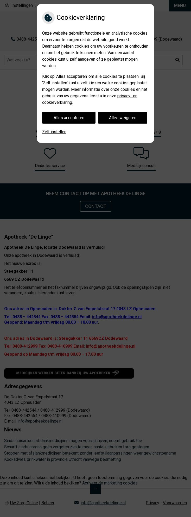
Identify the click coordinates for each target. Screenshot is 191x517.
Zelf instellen (54, 131)
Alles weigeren (122, 117)
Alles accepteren (69, 117)
